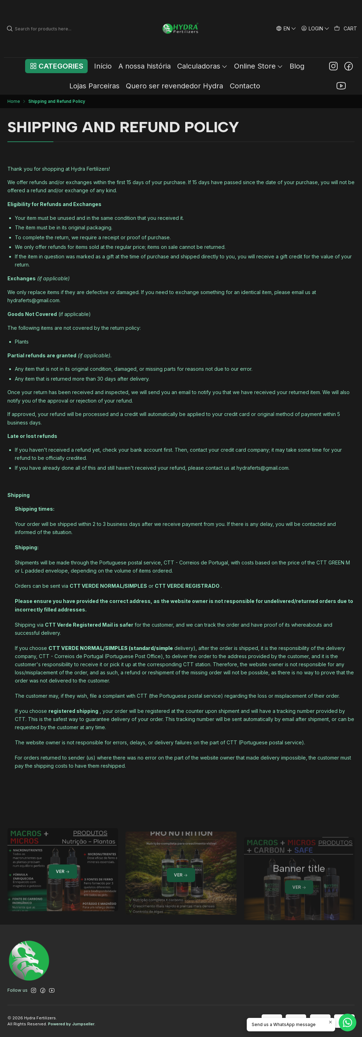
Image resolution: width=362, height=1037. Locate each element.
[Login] (315, 28)
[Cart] (345, 29)
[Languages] (286, 28)
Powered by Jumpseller (71, 1023)
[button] (56, 66)
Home (13, 101)
